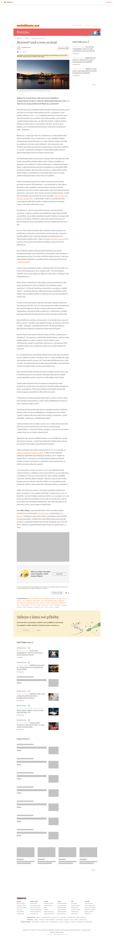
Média (24, 607)
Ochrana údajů (64, 930)
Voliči (46, 607)
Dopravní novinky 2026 (90, 907)
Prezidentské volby (37, 598)
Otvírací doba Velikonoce (36, 909)
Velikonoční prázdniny (35, 911)
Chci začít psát (91, 25)
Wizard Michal (26, 47)
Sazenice (36, 919)
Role (64, 598)
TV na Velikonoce (34, 913)
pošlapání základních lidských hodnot (30, 453)
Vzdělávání (36, 607)
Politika (29, 598)
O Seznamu (33, 930)
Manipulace (57, 605)
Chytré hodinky (80, 921)
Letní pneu (61, 921)
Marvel (47, 603)
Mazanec (46, 909)
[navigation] (2, 2)
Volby (38, 605)
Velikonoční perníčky (49, 911)
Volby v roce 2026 (21, 903)
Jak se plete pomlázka (35, 905)
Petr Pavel (33, 605)
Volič (42, 607)
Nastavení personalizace (56, 932)
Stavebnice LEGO (44, 921)
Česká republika (25, 605)
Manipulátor (64, 605)
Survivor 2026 (63, 917)
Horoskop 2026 (20, 913)
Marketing (29, 607)
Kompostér (66, 919)
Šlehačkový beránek (62, 911)
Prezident (59, 598)
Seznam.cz (109, 2)
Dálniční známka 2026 (90, 905)
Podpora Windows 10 (81, 917)
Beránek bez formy (61, 913)
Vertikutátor (42, 919)
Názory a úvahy (78, 47)
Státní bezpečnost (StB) (50, 600)
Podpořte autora (63, 48)
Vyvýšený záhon (82, 919)
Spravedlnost (62, 603)
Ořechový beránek (61, 909)
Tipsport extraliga (75, 905)
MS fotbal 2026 (74, 911)
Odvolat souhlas (85, 930)
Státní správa (36, 600)
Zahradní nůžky (59, 919)
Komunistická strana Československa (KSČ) (27, 603)
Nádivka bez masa (48, 905)
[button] (43, 74)
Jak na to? (38, 630)
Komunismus (61, 600)
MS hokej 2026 (74, 907)
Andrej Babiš (54, 603)
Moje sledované (77, 25)
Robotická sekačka (50, 919)
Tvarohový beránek (61, 905)
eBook (19, 52)
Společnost (29, 600)
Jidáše (45, 907)
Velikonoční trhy (55, 917)
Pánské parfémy (88, 921)
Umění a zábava (78, 69)
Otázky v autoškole (89, 911)
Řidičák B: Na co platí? (90, 909)
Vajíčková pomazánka (49, 913)
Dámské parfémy (53, 921)
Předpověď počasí (46, 917)
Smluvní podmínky (42, 930)
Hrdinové (42, 603)
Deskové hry (67, 921)
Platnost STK (88, 913)
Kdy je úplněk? (20, 911)
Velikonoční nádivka (48, 903)
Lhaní (51, 605)
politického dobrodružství (59, 239)
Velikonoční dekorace (35, 907)
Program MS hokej (75, 909)
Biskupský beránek (61, 907)
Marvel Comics (43, 513)
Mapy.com (38, 917)
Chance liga (74, 903)
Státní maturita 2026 (22, 907)
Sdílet (25, 52)
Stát (42, 600)
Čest (23, 600)
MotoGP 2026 (74, 913)
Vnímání (51, 607)
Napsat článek (59, 574)
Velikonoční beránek (62, 903)
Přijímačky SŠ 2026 (21, 905)
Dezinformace (45, 605)
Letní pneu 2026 (88, 903)
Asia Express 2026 (71, 917)
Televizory (73, 921)
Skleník (71, 919)
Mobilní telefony (36, 921)
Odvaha (19, 600)
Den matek (19, 909)
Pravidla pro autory (75, 930)
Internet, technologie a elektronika (30, 708)
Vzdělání (57, 607)
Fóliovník (76, 919)
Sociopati (19, 607)
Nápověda (51, 930)
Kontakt (57, 930)
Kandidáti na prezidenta (49, 598)
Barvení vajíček (33, 903)
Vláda (18, 605)
